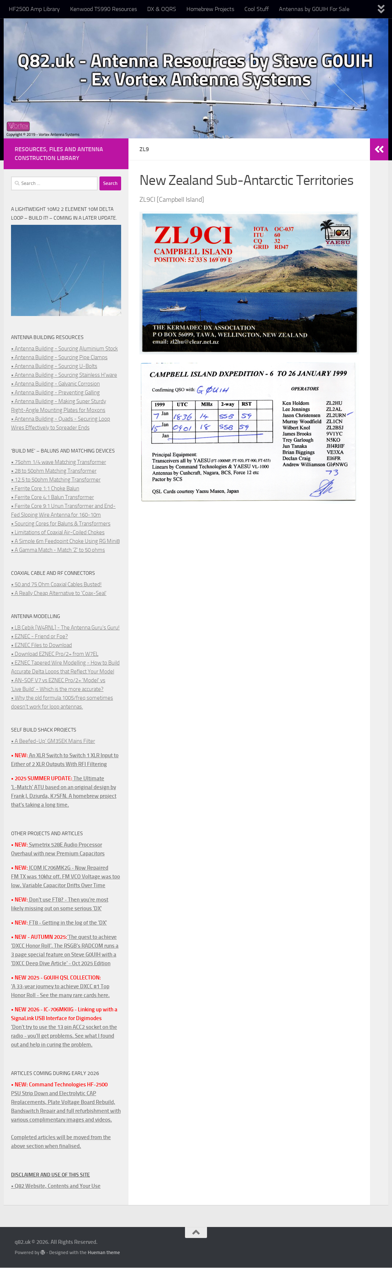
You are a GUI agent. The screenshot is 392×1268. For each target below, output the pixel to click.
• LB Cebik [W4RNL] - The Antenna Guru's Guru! (65, 627)
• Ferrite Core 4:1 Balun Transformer (52, 497)
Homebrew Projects (210, 8)
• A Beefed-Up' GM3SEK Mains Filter (53, 741)
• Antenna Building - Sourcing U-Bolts (54, 366)
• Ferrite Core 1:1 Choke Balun (45, 488)
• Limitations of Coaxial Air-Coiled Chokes (58, 532)
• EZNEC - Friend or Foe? (39, 636)
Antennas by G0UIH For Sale (314, 8)
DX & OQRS (161, 8)
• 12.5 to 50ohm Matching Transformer (56, 479)
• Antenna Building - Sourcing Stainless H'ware (64, 375)
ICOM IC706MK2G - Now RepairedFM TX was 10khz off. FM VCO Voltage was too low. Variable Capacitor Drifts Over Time (65, 876)
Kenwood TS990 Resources (103, 8)
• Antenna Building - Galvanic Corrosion (55, 383)
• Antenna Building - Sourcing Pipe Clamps (59, 357)
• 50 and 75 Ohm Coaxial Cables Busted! (56, 584)
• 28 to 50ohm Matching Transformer (54, 471)
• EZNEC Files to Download (41, 645)
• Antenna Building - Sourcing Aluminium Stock (64, 348)
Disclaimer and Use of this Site (50, 1175)
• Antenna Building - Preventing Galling (55, 392)
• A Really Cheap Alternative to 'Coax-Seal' (58, 593)
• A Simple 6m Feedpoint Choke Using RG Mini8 (65, 541)
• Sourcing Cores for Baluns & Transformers (60, 523)
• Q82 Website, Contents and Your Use (56, 1186)
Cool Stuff (256, 8)
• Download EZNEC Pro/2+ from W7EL (54, 654)
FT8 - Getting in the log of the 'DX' (67, 922)
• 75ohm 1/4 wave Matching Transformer (58, 462)
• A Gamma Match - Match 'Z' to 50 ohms (58, 550)
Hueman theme (104, 1252)
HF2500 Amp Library (34, 8)
